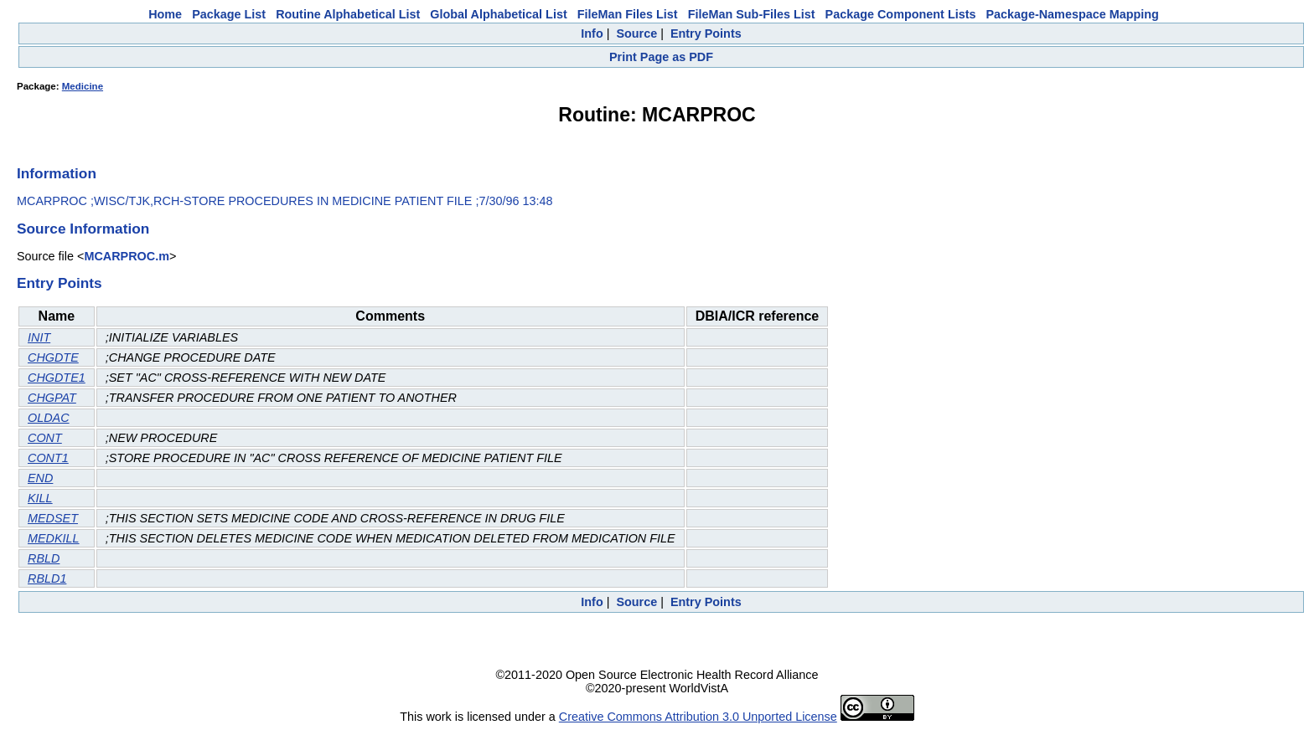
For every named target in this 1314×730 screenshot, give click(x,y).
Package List (229, 14)
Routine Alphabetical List (348, 14)
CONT (45, 438)
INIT (39, 337)
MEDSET (53, 518)
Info (592, 33)
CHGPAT (52, 397)
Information (56, 173)
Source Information (83, 228)
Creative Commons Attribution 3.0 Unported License (698, 716)
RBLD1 (47, 578)
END (40, 478)
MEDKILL (54, 538)
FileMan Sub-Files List (751, 14)
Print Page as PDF (661, 57)
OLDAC (49, 417)
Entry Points (706, 33)
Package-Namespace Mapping (1072, 14)
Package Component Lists (900, 14)
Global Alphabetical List (498, 14)
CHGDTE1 (56, 377)
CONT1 (48, 458)
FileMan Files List (627, 14)
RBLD (43, 558)
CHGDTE (53, 357)
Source (636, 33)
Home (165, 14)
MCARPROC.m (126, 256)
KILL (40, 498)
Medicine (82, 86)
